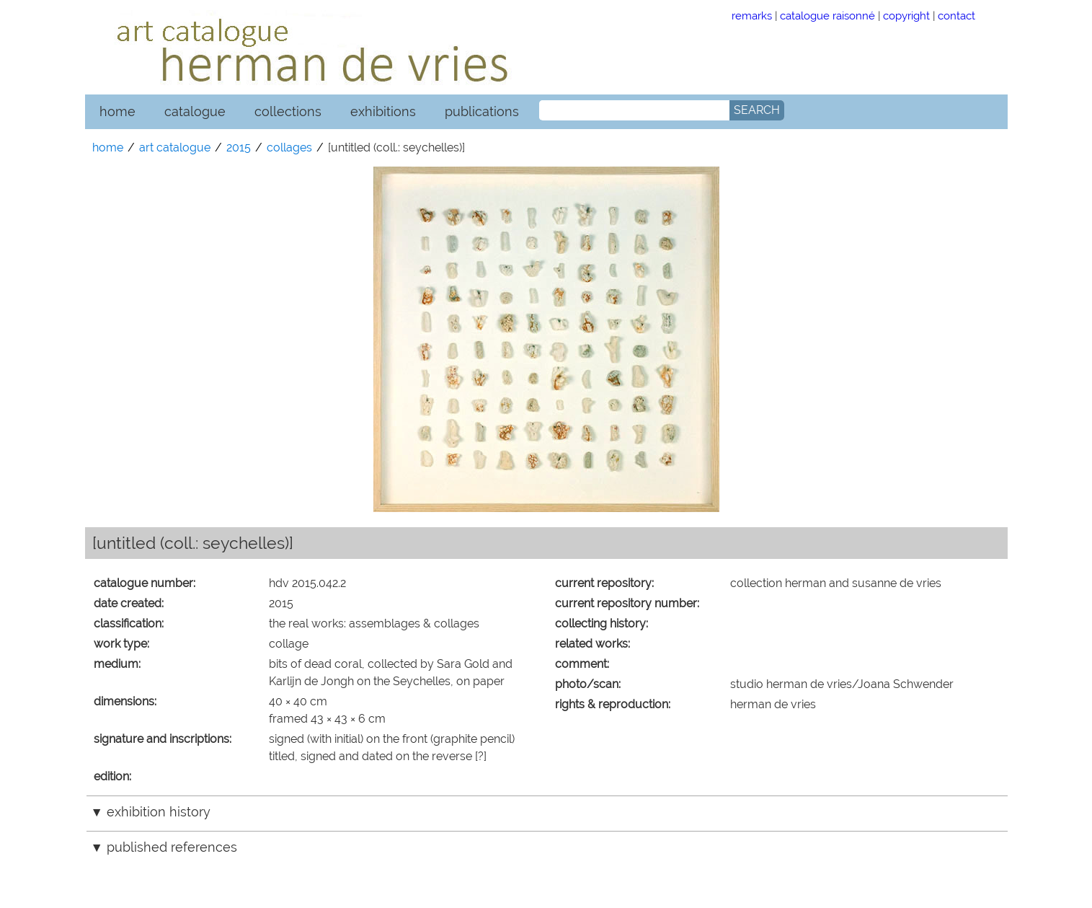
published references (172, 847)
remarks (752, 15)
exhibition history (158, 811)
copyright (906, 15)
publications (482, 111)
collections (287, 111)
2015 (238, 147)
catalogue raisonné (827, 15)
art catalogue (174, 147)
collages (289, 147)
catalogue (195, 111)
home (117, 111)
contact (956, 15)
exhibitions (383, 111)
